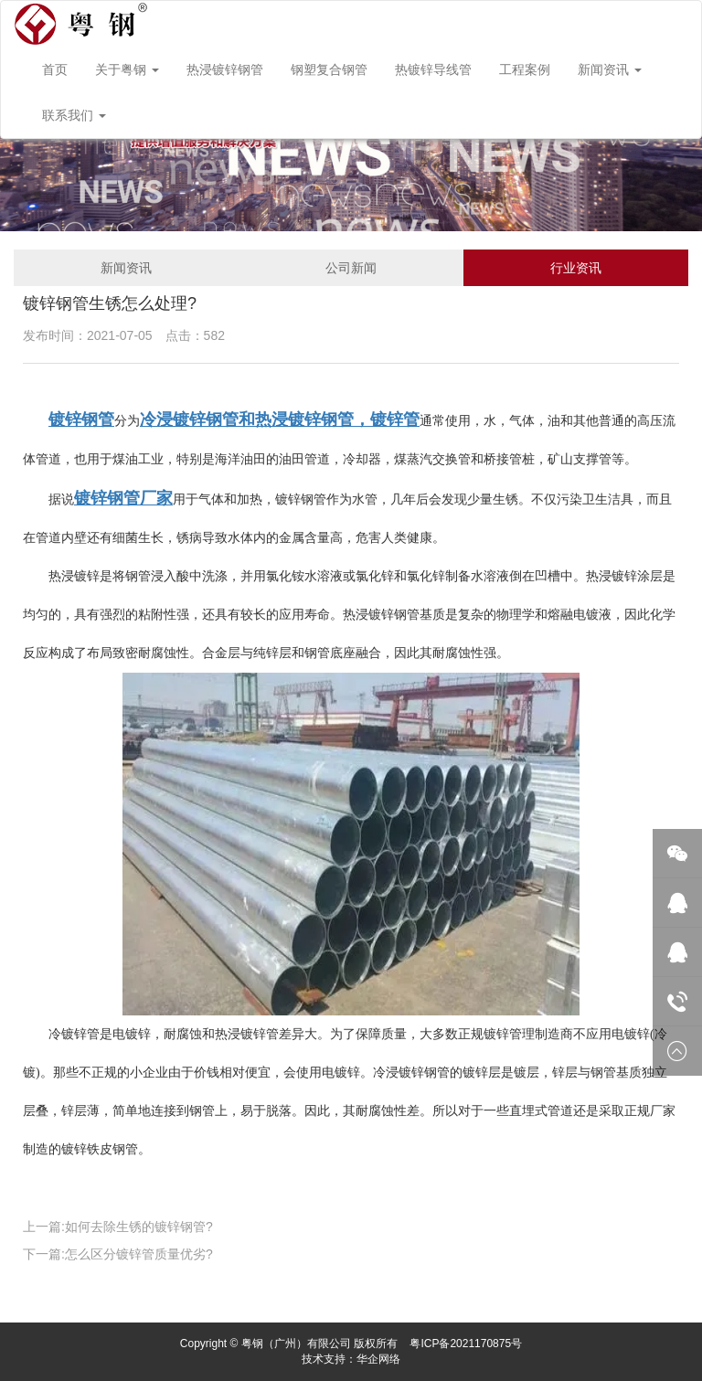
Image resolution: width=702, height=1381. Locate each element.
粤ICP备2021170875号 (466, 1343)
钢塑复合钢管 (329, 69)
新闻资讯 (610, 69)
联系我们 (74, 115)
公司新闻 (351, 267)
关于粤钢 (127, 69)
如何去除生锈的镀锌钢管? (139, 1226)
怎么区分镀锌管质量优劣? (139, 1254)
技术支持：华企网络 (351, 1359)
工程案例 (524, 69)
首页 (55, 69)
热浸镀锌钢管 (224, 69)
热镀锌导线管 (433, 69)
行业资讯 (575, 267)
